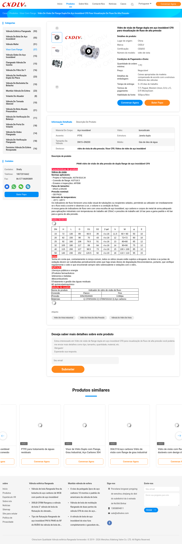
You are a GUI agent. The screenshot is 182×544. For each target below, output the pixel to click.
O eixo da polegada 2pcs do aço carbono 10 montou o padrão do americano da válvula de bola (85, 493)
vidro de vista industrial (63, 318)
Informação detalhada (62, 122)
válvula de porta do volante (21, 125)
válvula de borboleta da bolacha (21, 84)
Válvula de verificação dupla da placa (21, 76)
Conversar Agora (168, 4)
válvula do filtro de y (21, 70)
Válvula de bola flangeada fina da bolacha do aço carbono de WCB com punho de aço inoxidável (47, 493)
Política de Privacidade (8, 520)
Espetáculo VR (9, 497)
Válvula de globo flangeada (21, 133)
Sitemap (6, 509)
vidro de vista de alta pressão (92, 318)
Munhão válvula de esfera (21, 90)
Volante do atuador (21, 96)
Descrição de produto (86, 122)
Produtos (7, 493)
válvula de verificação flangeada (21, 141)
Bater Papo (22, 194)
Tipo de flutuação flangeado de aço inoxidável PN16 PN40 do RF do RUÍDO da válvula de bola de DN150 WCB (47, 521)
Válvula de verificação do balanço (21, 118)
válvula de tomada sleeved (21, 102)
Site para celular (10, 513)
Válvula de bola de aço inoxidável (21, 37)
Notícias (6, 505)
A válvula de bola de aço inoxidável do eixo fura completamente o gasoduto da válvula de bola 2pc (84, 521)
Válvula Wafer (21, 44)
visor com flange (21, 49)
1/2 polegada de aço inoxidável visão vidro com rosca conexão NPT (21, 452)
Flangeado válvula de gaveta (21, 63)
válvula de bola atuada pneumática (21, 110)
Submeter (68, 369)
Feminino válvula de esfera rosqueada (21, 148)
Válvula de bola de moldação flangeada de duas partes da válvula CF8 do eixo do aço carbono (83, 507)
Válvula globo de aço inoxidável (21, 56)
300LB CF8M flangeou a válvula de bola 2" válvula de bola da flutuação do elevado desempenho (46, 507)
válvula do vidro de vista (122, 318)
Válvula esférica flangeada (21, 31)
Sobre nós (7, 501)
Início (5, 489)
